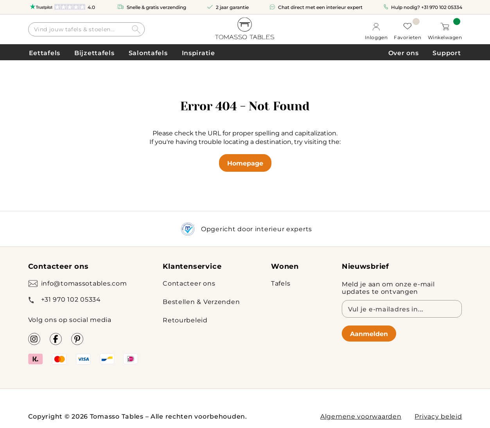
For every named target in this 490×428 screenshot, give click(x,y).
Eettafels (44, 53)
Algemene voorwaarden (360, 416)
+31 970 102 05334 (441, 7)
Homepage (245, 163)
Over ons (403, 53)
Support (447, 53)
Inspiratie (198, 53)
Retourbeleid (185, 320)
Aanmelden (369, 333)
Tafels (280, 283)
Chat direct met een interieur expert (320, 7)
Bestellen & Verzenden (201, 301)
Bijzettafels (94, 53)
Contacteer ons (189, 283)
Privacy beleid (438, 416)
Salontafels (148, 53)
